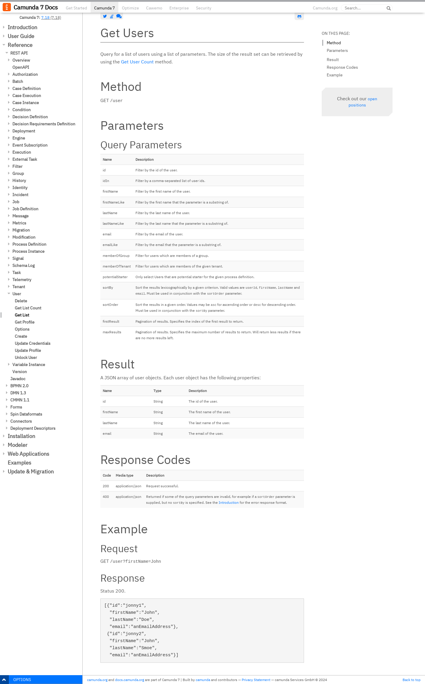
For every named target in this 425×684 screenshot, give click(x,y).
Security (203, 8)
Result (333, 59)
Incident (20, 194)
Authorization (25, 74)
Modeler (17, 445)
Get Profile (25, 322)
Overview (21, 60)
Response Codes (342, 67)
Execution (21, 152)
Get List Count (28, 308)
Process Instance (28, 251)
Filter (17, 166)
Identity (19, 187)
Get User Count (137, 62)
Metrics (19, 223)
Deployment (23, 131)
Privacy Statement (256, 680)
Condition (21, 109)
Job (15, 201)
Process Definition (29, 244)
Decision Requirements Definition (43, 124)
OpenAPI (20, 67)
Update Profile (28, 350)
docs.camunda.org (129, 680)
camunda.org (97, 680)
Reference (20, 45)
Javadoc (17, 378)
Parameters (337, 50)
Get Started (76, 8)
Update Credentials (32, 343)
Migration (21, 230)
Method (334, 42)
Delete (21, 301)
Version (19, 371)
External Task (24, 159)
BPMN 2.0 (19, 385)
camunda (203, 680)
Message (20, 216)
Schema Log (23, 265)
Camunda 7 (104, 8)
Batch (17, 81)
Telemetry (21, 279)
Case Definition (26, 88)
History (19, 180)
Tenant (18, 286)
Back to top (412, 680)
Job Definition (25, 208)
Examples (19, 462)
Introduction (22, 27)
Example (335, 75)
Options (22, 329)
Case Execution (26, 95)
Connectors (21, 421)
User (16, 293)
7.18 (45, 17)
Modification (23, 237)
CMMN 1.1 (19, 400)
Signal (18, 258)
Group (18, 173)
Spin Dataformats (26, 414)
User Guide (21, 36)
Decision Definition (30, 116)
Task (16, 272)
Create (21, 336)
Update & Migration (31, 471)
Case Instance (25, 102)
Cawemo (154, 8)
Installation (21, 436)
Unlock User (26, 357)
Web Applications (28, 453)
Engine (18, 138)
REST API (19, 53)
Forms (16, 407)
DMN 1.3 (18, 393)
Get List (22, 315)
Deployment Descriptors (32, 428)
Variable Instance (28, 364)
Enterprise (179, 8)
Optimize (130, 8)
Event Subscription (30, 145)
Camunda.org (325, 8)
